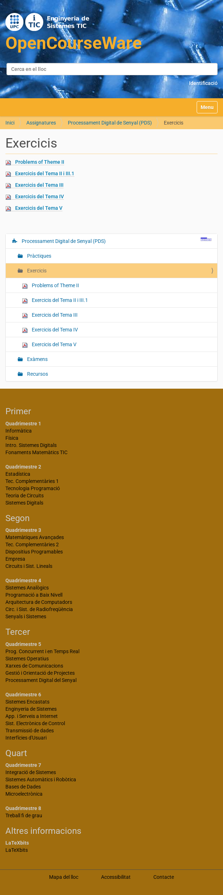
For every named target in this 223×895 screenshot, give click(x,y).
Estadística (17, 474)
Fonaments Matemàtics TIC (36, 452)
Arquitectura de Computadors (38, 602)
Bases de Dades (23, 787)
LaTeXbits (16, 850)
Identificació (203, 83)
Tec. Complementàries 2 (32, 544)
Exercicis (36, 271)
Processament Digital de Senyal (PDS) (110, 123)
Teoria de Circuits (24, 495)
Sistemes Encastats (27, 702)
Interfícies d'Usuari (26, 738)
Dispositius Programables (34, 552)
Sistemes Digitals (24, 503)
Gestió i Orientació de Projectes (40, 673)
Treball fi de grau (23, 815)
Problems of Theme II (39, 162)
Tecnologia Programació (32, 488)
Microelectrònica (24, 794)
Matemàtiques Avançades (34, 537)
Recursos (37, 374)
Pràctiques (38, 256)
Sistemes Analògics (27, 588)
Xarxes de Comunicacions (34, 666)
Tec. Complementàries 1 (32, 481)
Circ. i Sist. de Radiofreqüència (39, 609)
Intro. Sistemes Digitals (31, 445)
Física (11, 438)
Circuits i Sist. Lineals (28, 566)
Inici (9, 123)
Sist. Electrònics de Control (35, 723)
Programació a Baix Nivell (33, 595)
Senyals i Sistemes (25, 616)
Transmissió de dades (29, 730)
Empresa (15, 559)
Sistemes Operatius (27, 658)
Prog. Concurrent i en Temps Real (42, 651)
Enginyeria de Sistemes (31, 709)
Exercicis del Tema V (38, 208)
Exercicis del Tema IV (39, 196)
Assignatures (41, 123)
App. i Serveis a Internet (31, 716)
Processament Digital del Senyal (40, 680)
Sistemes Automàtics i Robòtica (40, 779)
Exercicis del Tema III (39, 185)
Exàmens (37, 359)
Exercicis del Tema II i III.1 (44, 173)
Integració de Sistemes (30, 772)
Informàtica (18, 431)
